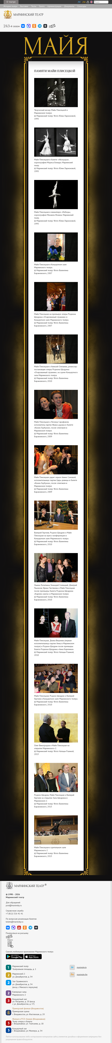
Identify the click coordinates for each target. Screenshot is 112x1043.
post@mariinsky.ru (14, 905)
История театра (10, 6)
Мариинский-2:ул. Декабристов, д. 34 (22, 975)
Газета (42, 6)
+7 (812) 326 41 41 (14, 913)
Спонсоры (81, 6)
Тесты (33, 6)
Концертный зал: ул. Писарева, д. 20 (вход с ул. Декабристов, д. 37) (23, 1001)
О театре (11, 1)
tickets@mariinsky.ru (14, 921)
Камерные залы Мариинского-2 (19, 993)
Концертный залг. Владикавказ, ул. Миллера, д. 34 (27, 1030)
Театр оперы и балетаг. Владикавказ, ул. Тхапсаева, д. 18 (27, 1022)
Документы (69, 6)
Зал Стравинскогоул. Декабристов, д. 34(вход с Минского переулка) (25, 984)
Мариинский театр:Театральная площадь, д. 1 (24, 967)
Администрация (54, 6)
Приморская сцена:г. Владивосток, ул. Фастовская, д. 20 (25, 1013)
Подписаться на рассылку (17, 933)
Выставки (24, 6)
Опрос (10, 940)
